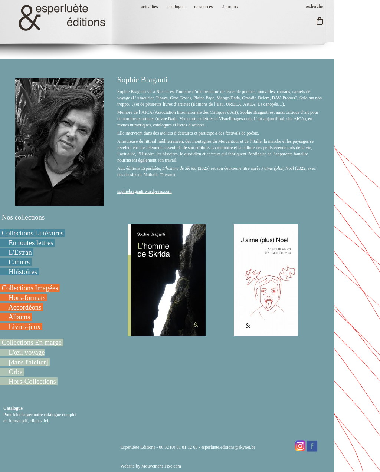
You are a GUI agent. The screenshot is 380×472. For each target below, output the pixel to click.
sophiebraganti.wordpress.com (144, 191)
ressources (203, 6)
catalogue (175, 6)
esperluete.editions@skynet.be (228, 447)
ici (46, 420)
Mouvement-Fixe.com (161, 466)
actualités (149, 6)
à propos (230, 6)
